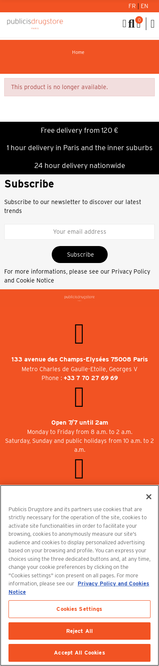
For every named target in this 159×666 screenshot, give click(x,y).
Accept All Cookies (79, 652)
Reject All (79, 631)
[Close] (148, 496)
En (144, 6)
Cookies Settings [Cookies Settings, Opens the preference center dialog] (79, 609)
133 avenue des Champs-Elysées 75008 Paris (79, 359)
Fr (132, 6)
